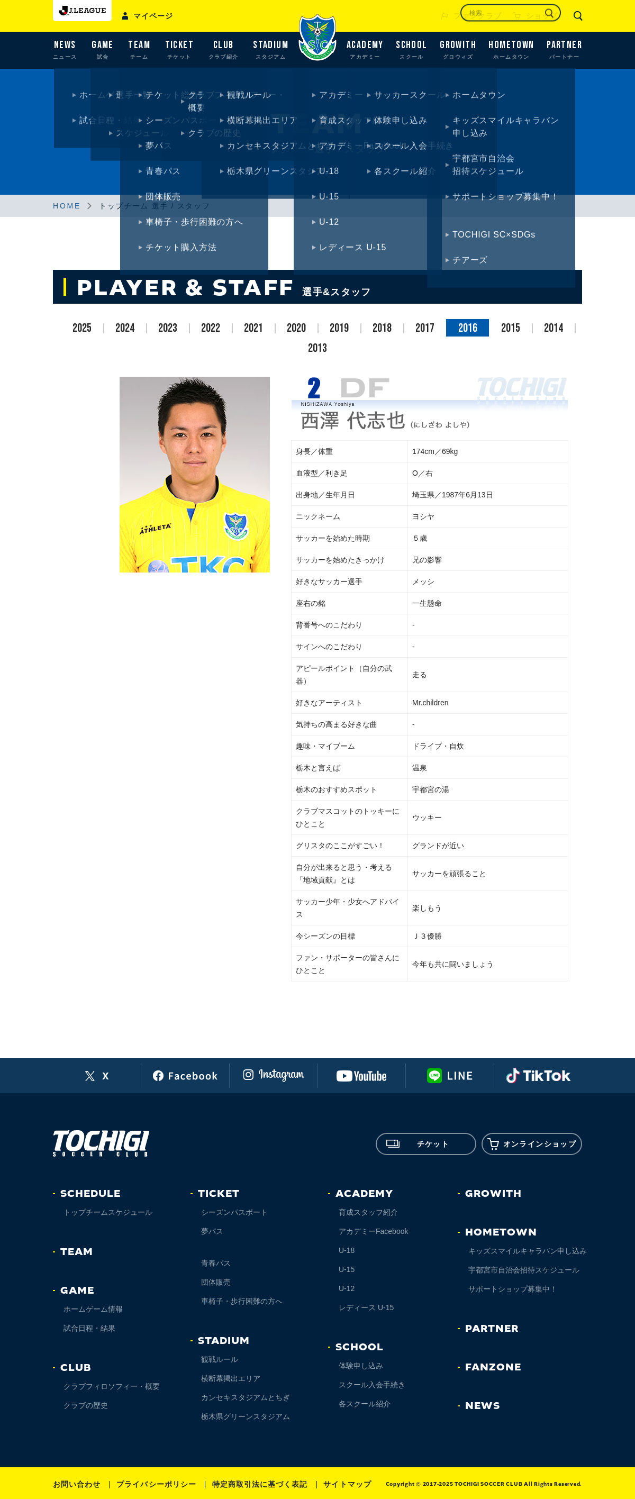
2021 (253, 328)
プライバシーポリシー (156, 1484)
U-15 (347, 1269)
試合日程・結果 (89, 1328)
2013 (317, 348)
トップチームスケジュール (108, 1212)
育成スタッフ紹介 (368, 1212)
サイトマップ (347, 1484)
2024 (124, 328)
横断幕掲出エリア (230, 1378)
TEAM (76, 1252)
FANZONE (493, 1367)
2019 (339, 328)
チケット (418, 1144)
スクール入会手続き (372, 1384)
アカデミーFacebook (373, 1231)
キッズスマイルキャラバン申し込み (527, 1251)
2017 (424, 328)
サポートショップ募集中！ (512, 1289)
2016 (467, 328)
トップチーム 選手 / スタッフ (154, 206)
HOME (67, 206)
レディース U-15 (366, 1307)
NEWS (482, 1406)
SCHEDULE (90, 1193)
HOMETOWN (501, 1232)
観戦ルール (219, 1359)
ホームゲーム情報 (93, 1309)
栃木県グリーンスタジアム (245, 1416)
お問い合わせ (77, 1484)
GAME (77, 1290)
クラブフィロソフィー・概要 (112, 1386)
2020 (296, 328)
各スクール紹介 (365, 1404)
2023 (167, 328)
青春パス (216, 1263)
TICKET (219, 1193)
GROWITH (493, 1193)
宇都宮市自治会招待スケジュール (523, 1270)
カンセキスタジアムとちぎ (245, 1397)
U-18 (347, 1250)
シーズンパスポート (234, 1212)
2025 (82, 328)
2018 (382, 328)
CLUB (75, 1367)
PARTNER (492, 1328)
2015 (510, 328)
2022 (210, 328)
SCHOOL (359, 1347)
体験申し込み (361, 1365)
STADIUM (224, 1340)
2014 (553, 328)
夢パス (212, 1231)
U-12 (347, 1288)
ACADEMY (364, 1193)
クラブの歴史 (86, 1405)
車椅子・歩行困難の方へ (242, 1301)
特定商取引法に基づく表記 (260, 1484)
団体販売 (216, 1282)
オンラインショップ (532, 1144)
